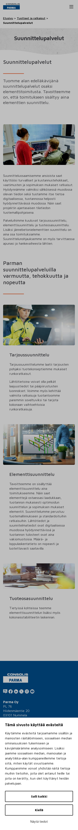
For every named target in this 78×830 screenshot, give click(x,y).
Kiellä (39, 810)
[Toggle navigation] (71, 6)
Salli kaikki (39, 796)
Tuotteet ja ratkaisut (31, 18)
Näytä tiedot (39, 821)
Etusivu (8, 18)
